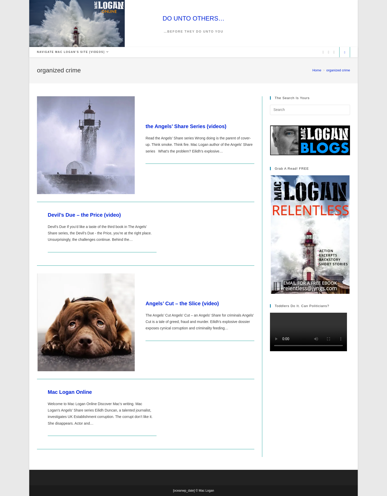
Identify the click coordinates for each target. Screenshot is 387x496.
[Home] (316, 70)
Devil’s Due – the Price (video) (84, 215)
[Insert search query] (310, 110)
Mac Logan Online (70, 392)
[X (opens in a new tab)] (323, 52)
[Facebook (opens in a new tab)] (328, 52)
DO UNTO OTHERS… (194, 18)
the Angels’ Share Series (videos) (186, 126)
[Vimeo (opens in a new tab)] (334, 52)
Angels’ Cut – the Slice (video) (182, 303)
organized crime (338, 70)
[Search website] (344, 52)
